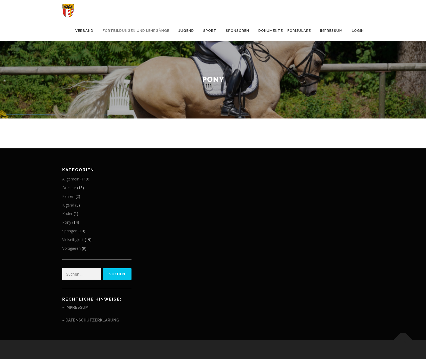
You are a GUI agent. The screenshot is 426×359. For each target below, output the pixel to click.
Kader (67, 213)
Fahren (68, 196)
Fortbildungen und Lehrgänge (136, 31)
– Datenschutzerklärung (90, 320)
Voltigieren (71, 248)
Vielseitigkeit (73, 239)
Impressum (331, 31)
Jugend (186, 31)
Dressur (69, 187)
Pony (66, 222)
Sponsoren (237, 31)
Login (358, 31)
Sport (210, 31)
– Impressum (75, 307)
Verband (84, 31)
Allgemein (70, 179)
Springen (69, 230)
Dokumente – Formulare (284, 31)
